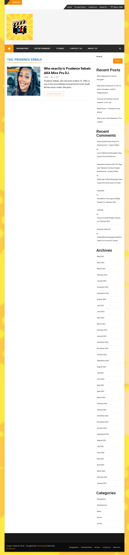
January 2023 (102, 410)
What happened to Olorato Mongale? (107, 78)
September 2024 (103, 293)
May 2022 (100, 459)
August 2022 (101, 440)
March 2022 (101, 471)
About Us (103, 7)
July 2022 (100, 446)
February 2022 (102, 477)
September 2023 (103, 361)
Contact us (93, 7)
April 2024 (100, 318)
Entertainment (42, 48)
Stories (60, 48)
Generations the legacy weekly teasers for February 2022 (108, 200)
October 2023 (102, 354)
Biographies (23, 48)
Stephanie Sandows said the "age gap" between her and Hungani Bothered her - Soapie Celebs (109, 167)
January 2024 (102, 336)
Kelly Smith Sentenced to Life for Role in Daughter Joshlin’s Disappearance (109, 89)
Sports (99, 517)
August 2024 (101, 299)
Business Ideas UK (104, 229)
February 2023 (102, 403)
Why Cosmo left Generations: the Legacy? (109, 120)
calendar (100, 210)
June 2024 (100, 311)
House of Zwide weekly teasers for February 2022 (108, 219)
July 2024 (100, 305)
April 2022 (100, 465)
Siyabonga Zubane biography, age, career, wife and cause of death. (109, 181)
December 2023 (102, 342)
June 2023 (100, 379)
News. (99, 511)
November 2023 (102, 348)
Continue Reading (54, 94)
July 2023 (100, 373)
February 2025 (102, 275)
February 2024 (102, 330)
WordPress (10, 548)
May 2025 (100, 256)
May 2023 (100, 385)
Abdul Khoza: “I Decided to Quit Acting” (108, 110)
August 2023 (101, 367)
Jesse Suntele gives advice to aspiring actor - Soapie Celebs (108, 143)
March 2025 (101, 269)
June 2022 (100, 453)
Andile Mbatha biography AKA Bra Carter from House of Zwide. (109, 239)
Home (69, 7)
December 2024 (102, 287)
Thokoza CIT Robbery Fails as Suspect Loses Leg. (108, 100)
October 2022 (102, 428)
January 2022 (102, 483)
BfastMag (41, 546)
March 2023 (101, 397)
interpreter (100, 191)
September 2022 (103, 434)
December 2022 (102, 416)
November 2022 (102, 422)
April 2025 (100, 263)
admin (46, 77)
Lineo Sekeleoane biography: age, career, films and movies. (109, 154)
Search (99, 56)
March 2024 (101, 324)
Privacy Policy (80, 7)
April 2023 (100, 391)
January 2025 (102, 281)
